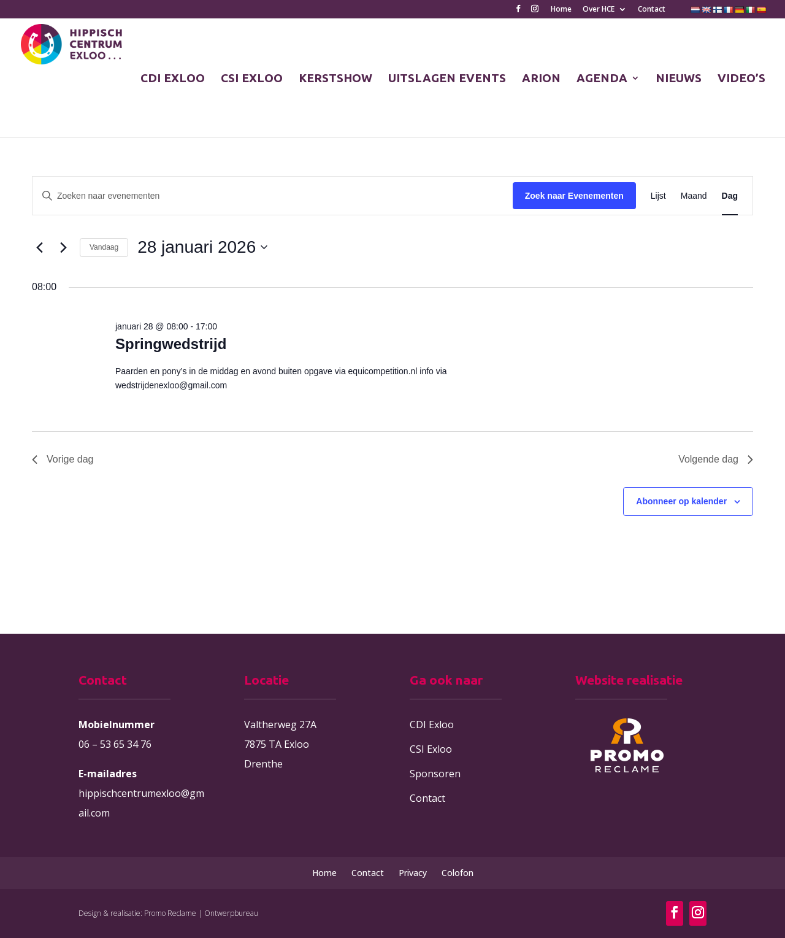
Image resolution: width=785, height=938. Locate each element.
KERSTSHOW (335, 79)
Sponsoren (435, 773)
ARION (541, 79)
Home (561, 10)
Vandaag (104, 247)
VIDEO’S (741, 79)
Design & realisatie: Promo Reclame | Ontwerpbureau (168, 913)
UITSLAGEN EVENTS (447, 79)
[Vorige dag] (39, 247)
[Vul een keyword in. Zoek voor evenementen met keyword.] (273, 196)
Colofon (457, 872)
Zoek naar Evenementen (574, 196)
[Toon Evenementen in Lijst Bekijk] (658, 196)
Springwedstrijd (170, 344)
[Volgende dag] (63, 247)
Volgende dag (715, 459)
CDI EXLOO (172, 79)
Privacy (413, 872)
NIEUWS (679, 79)
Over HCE (599, 10)
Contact (651, 10)
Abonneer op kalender (681, 501)
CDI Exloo (432, 724)
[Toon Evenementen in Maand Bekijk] (694, 196)
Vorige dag (63, 459)
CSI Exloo (431, 749)
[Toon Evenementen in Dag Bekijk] (730, 196)
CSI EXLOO (252, 79)
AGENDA (601, 79)
